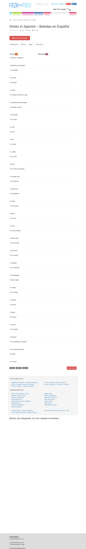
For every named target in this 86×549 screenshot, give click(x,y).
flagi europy (47, 403)
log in (68, 4)
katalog (47, 14)
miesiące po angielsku (17, 397)
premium (73, 14)
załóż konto (54, 4)
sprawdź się (39, 44)
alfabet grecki (48, 393)
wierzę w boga (48, 401)
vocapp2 (36, 30)
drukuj (23, 44)
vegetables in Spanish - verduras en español (24, 382)
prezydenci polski (16, 407)
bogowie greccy (15, 403)
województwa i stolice (50, 405)
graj (30, 44)
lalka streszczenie (49, 399)
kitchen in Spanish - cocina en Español (22, 386)
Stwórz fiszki (71, 368)
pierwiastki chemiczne (50, 397)
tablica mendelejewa (50, 395)
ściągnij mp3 (14, 44)
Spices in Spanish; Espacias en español (22, 384)
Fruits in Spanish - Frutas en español (55, 382)
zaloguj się (62, 4)
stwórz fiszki (16, 14)
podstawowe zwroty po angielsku (20, 401)
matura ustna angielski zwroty (19, 393)
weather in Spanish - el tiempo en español (56, 384)
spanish (25, 368)
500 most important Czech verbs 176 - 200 (56, 410)
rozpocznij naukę (19, 38)
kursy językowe (27, 14)
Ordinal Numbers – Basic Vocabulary (22, 410)
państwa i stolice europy (18, 395)
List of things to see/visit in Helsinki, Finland (23, 412)
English (12, 368)
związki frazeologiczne (17, 405)
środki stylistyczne (16, 399)
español (19, 368)
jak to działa (38, 14)
